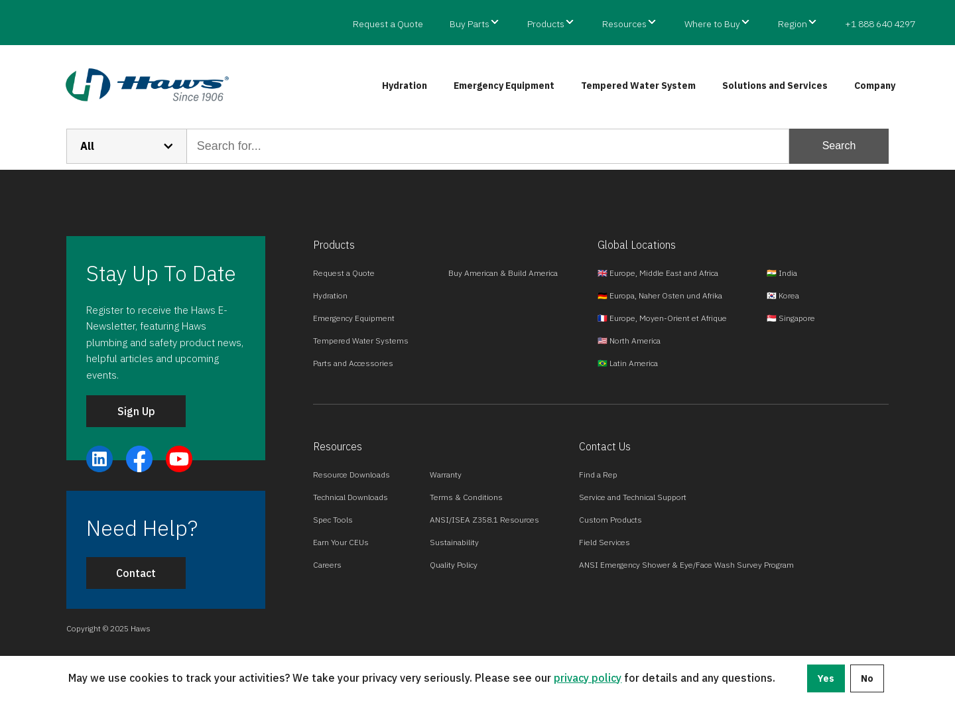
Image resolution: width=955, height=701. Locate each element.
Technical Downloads (350, 497)
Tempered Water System (638, 86)
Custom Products (610, 520)
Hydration (404, 86)
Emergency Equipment (504, 86)
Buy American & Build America (503, 273)
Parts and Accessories (353, 363)
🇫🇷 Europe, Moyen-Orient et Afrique (662, 318)
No (867, 678)
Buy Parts (469, 24)
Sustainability (454, 542)
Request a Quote (388, 24)
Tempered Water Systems (361, 341)
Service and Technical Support (632, 497)
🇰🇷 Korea (783, 295)
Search (839, 145)
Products (545, 24)
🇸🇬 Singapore (791, 318)
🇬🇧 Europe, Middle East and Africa (658, 273)
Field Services (604, 542)
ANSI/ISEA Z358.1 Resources (484, 520)
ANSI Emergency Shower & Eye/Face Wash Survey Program (686, 565)
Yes (826, 678)
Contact (136, 573)
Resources (624, 24)
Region (792, 24)
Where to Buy (712, 24)
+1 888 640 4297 (880, 24)
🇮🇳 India (782, 273)
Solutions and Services (775, 86)
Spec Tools (333, 520)
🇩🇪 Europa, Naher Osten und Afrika (660, 295)
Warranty (446, 474)
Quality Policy (454, 565)
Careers (327, 565)
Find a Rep (598, 474)
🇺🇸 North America (629, 341)
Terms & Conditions (466, 497)
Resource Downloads (351, 474)
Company (874, 86)
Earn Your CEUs (341, 542)
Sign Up (136, 411)
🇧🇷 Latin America (628, 363)
